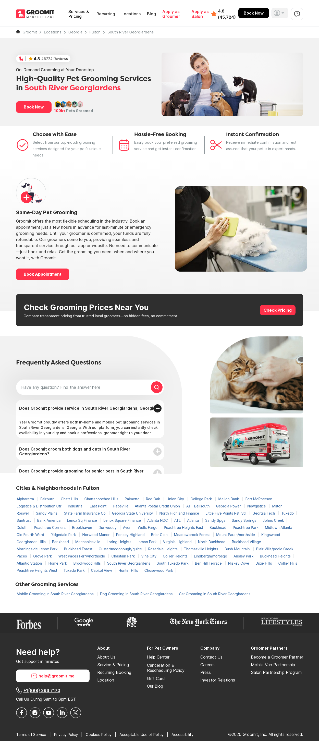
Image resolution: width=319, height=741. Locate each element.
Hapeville (121, 506)
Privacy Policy (69, 734)
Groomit (30, 32)
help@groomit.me (53, 676)
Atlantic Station (30, 563)
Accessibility (195, 734)
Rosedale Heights (163, 549)
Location (105, 680)
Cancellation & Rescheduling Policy (166, 668)
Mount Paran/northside (236, 534)
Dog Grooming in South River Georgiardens (137, 594)
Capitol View (102, 570)
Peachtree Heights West (37, 570)
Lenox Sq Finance (82, 520)
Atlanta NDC (158, 520)
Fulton (95, 32)
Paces (22, 556)
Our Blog (155, 686)
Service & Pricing (113, 665)
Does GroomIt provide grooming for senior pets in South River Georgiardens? (81, 473)
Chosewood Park (158, 570)
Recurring (105, 13)
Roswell (24, 513)
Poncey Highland (131, 534)
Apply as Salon (200, 14)
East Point (98, 506)
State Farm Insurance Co (85, 513)
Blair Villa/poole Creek (274, 549)
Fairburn (47, 499)
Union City (175, 499)
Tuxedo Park (75, 570)
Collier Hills (287, 563)
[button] (280, 13)
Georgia (75, 32)
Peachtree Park (246, 527)
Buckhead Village (246, 542)
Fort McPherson (258, 499)
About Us (106, 657)
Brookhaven (82, 527)
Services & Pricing (78, 14)
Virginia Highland (178, 542)
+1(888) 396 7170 (38, 690)
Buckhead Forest (78, 549)
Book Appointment (43, 274)
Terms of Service (32, 734)
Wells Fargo (148, 527)
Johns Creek (273, 520)
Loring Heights (119, 542)
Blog (151, 13)
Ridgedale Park (64, 534)
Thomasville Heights (201, 549)
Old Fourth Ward (31, 534)
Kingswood (270, 534)
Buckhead (218, 527)
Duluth (23, 527)
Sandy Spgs (215, 520)
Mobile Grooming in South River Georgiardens (56, 594)
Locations (131, 13)
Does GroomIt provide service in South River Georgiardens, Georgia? (88, 408)
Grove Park (43, 556)
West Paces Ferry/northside (82, 556)
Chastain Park (123, 556)
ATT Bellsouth (198, 506)
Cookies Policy (105, 734)
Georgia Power (229, 506)
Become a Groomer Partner (277, 657)
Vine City (149, 556)
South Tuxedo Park (173, 563)
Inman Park (147, 542)
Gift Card (156, 678)
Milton (277, 506)
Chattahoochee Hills (101, 499)
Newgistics (257, 506)
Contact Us (211, 657)
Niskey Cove (239, 563)
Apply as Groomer (171, 14)
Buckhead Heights (275, 556)
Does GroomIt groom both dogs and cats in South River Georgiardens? (74, 451)
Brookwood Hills (87, 563)
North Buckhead (212, 542)
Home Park (58, 563)
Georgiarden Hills (32, 542)
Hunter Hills (128, 570)
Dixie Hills (264, 563)
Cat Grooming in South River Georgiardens (214, 594)
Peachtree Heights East (184, 527)
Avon (127, 527)
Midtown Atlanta (278, 527)
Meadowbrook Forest (192, 534)
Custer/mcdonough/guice (121, 549)
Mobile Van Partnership (273, 665)
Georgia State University (133, 513)
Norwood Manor (96, 534)
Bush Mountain (238, 549)
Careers (207, 665)
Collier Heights (176, 556)
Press (205, 672)
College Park (201, 499)
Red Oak (153, 499)
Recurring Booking (114, 672)
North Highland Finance (179, 513)
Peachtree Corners (50, 527)
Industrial (76, 506)
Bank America (49, 520)
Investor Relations (217, 680)
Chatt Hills (70, 499)
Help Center (158, 657)
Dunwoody (108, 527)
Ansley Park (244, 556)
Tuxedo (287, 513)
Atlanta (193, 520)
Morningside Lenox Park (37, 549)
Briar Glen (159, 534)
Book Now (254, 13)
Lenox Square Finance (122, 520)
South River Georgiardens (130, 32)
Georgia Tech (264, 513)
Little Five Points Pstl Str (226, 513)
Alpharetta (26, 499)
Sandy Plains (47, 513)
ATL (178, 520)
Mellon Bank (229, 499)
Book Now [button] (34, 107)
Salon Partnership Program (276, 672)
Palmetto (133, 499)
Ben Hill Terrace (209, 563)
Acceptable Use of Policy (151, 734)
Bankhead (61, 542)
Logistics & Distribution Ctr (40, 506)
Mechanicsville (88, 542)
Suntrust (24, 520)
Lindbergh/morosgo (211, 556)
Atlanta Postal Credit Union (158, 506)
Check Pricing (278, 310)
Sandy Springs (244, 520)
